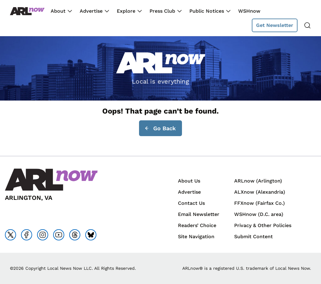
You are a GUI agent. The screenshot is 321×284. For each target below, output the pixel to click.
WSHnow (249, 11)
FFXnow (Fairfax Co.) (259, 203)
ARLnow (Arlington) (258, 181)
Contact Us (191, 203)
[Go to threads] (74, 234)
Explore (126, 11)
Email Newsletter (198, 214)
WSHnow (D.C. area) (258, 214)
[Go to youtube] (58, 234)
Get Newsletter (274, 25)
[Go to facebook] (26, 234)
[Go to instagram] (42, 234)
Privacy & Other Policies (262, 225)
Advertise (91, 11)
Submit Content (253, 236)
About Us (189, 181)
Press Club (162, 11)
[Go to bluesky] (90, 234)
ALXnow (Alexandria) (259, 192)
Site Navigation (196, 236)
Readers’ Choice (197, 225)
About (58, 11)
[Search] (307, 25)
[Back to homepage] (27, 11)
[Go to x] (10, 234)
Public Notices (206, 11)
